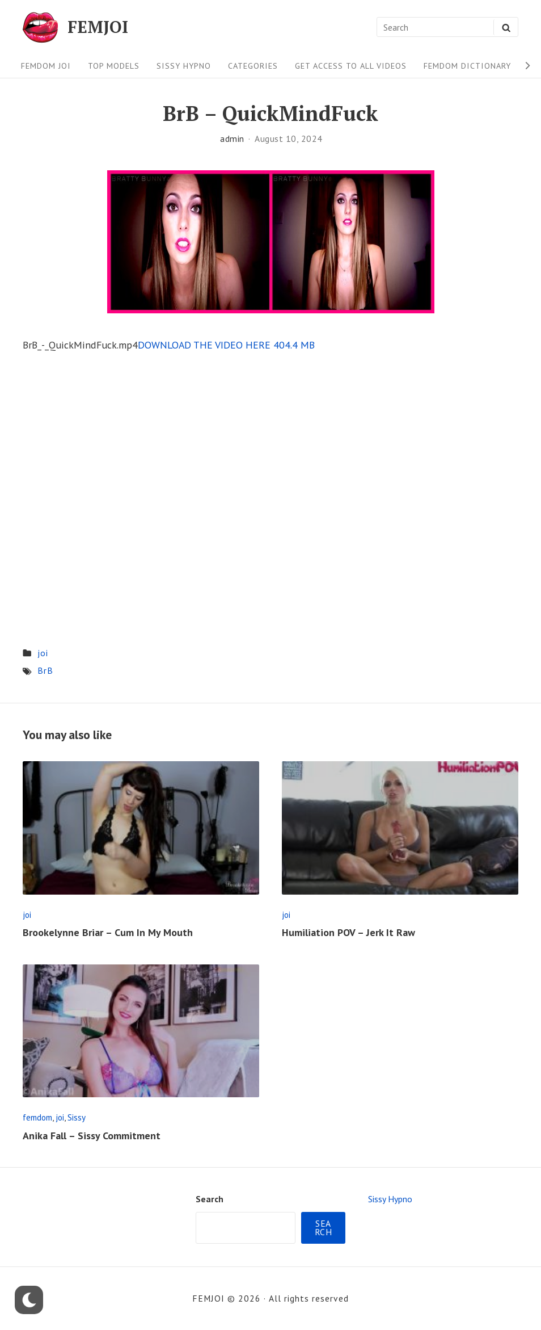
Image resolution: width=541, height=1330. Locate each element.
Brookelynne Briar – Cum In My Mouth (108, 932)
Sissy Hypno (184, 65)
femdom (37, 1117)
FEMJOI (97, 27)
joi (42, 652)
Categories (253, 65)
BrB (45, 670)
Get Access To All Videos (351, 65)
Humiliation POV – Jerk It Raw (348, 932)
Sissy (76, 1117)
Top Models (114, 65)
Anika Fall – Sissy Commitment (91, 1135)
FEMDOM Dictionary (467, 65)
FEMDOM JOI (46, 65)
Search (209, 1199)
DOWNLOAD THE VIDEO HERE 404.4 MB (226, 344)
